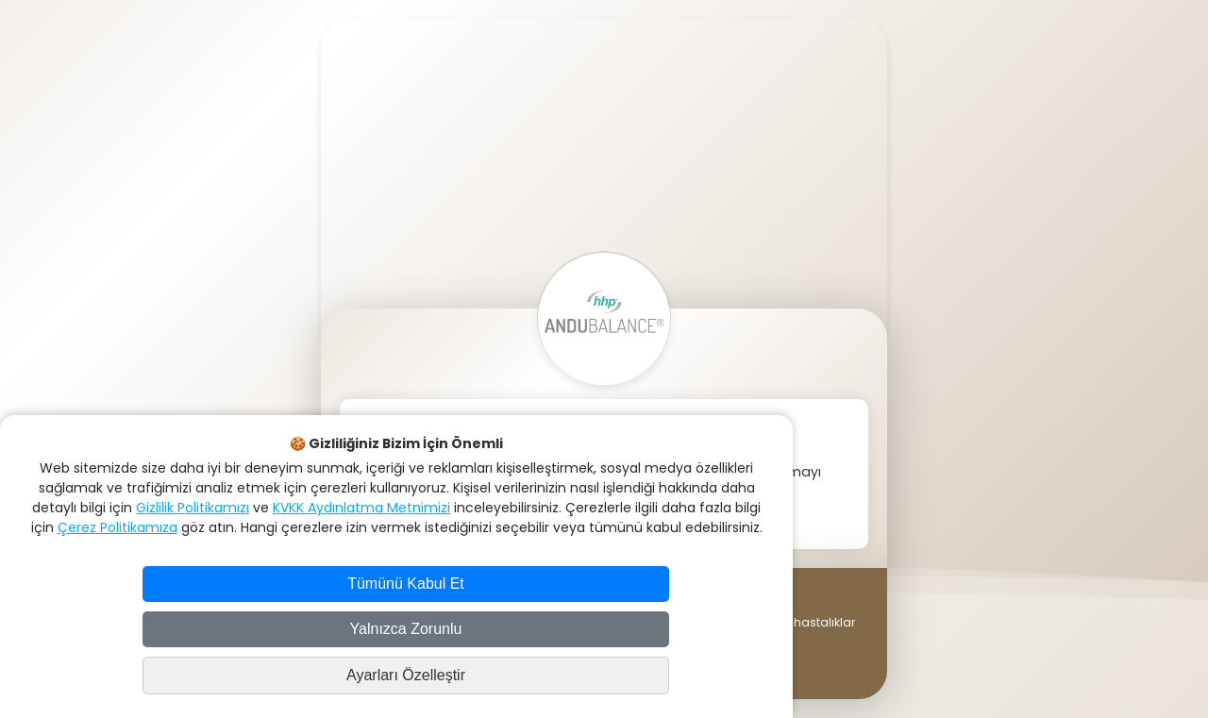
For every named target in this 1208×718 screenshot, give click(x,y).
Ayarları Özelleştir (405, 675)
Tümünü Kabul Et (405, 584)
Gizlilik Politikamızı (192, 507)
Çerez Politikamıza (117, 527)
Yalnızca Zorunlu (406, 629)
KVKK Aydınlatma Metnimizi (361, 507)
